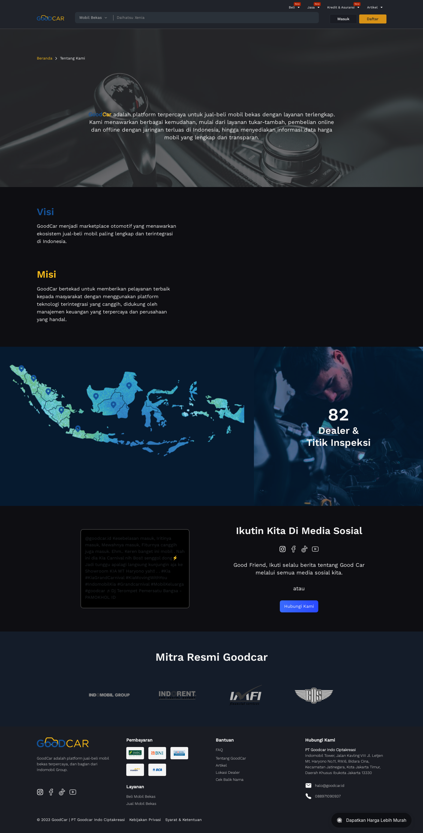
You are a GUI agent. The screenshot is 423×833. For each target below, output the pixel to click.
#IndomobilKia (100, 584)
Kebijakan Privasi (145, 819)
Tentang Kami (72, 58)
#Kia (165, 571)
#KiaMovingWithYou (146, 577)
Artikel (372, 7)
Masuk (343, 19)
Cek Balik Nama (230, 779)
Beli (292, 7)
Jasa (311, 7)
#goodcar (95, 590)
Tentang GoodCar (231, 758)
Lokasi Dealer (228, 772)
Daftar (373, 19)
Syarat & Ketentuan (183, 819)
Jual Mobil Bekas (141, 803)
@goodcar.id (98, 538)
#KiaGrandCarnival (104, 577)
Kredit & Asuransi (341, 7)
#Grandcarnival (133, 584)
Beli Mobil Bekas (140, 796)
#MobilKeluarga (167, 584)
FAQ (219, 750)
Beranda (44, 58)
